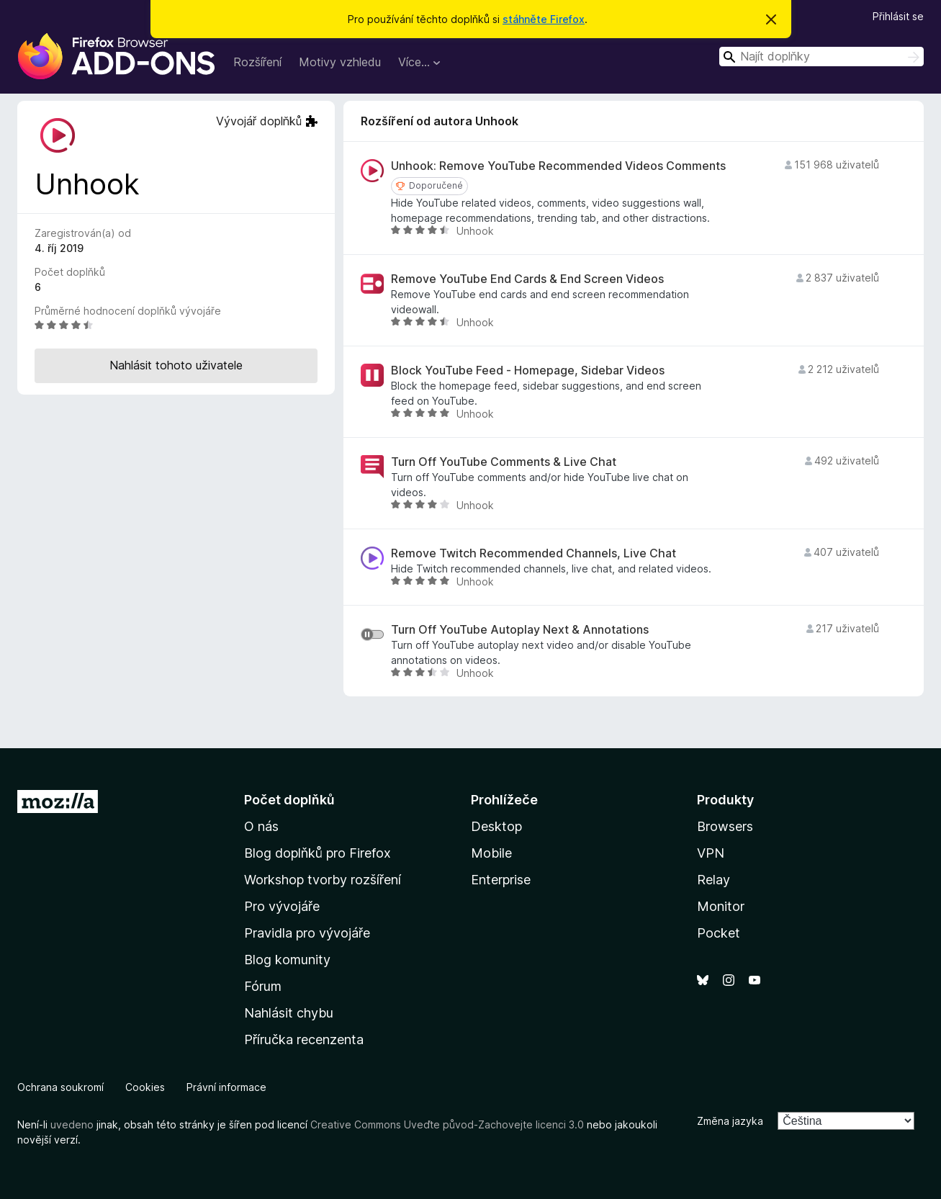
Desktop (496, 826)
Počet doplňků (289, 799)
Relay (713, 879)
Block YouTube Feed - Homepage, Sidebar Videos (528, 370)
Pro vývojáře (282, 906)
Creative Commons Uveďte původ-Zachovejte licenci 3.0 (447, 1124)
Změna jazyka (730, 1121)
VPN (710, 853)
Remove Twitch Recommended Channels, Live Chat (533, 553)
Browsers (725, 826)
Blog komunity (287, 959)
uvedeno (73, 1124)
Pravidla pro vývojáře (307, 932)
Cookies (145, 1087)
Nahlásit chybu (288, 1012)
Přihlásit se (898, 16)
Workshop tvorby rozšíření (322, 879)
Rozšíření (257, 62)
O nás (261, 826)
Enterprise (501, 879)
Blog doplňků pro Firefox (317, 853)
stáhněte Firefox (544, 19)
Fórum (263, 986)
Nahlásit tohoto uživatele (176, 365)
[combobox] (821, 56)
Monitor (720, 906)
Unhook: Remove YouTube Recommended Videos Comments (558, 166)
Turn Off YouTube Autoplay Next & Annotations (520, 630)
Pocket (718, 932)
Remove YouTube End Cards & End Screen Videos (527, 279)
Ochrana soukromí (60, 1087)
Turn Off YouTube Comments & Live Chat (503, 462)
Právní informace (226, 1087)
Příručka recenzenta (304, 1039)
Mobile (491, 853)
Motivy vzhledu (340, 62)
